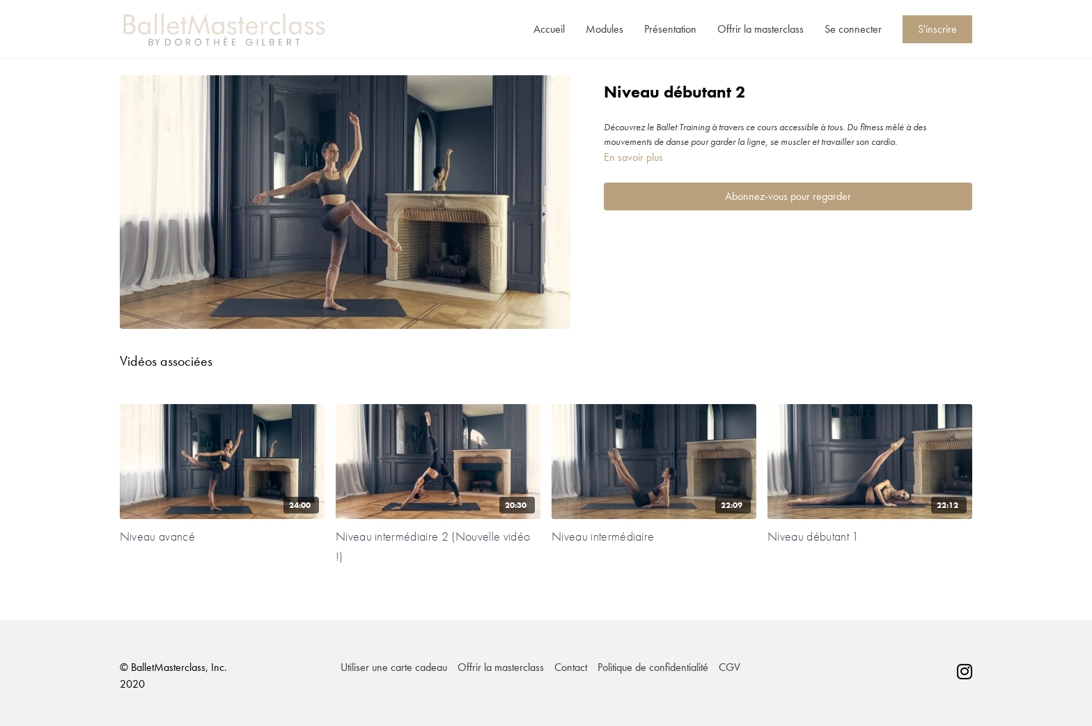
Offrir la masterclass (760, 29)
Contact (570, 667)
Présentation (670, 29)
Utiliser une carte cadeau (394, 667)
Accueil (549, 29)
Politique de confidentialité (653, 667)
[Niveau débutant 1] (869, 536)
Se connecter (853, 29)
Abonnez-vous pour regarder (788, 196)
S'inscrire (937, 29)
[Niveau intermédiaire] (654, 536)
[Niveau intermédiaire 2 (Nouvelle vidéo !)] (438, 546)
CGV (729, 667)
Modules (604, 29)
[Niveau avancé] (222, 536)
